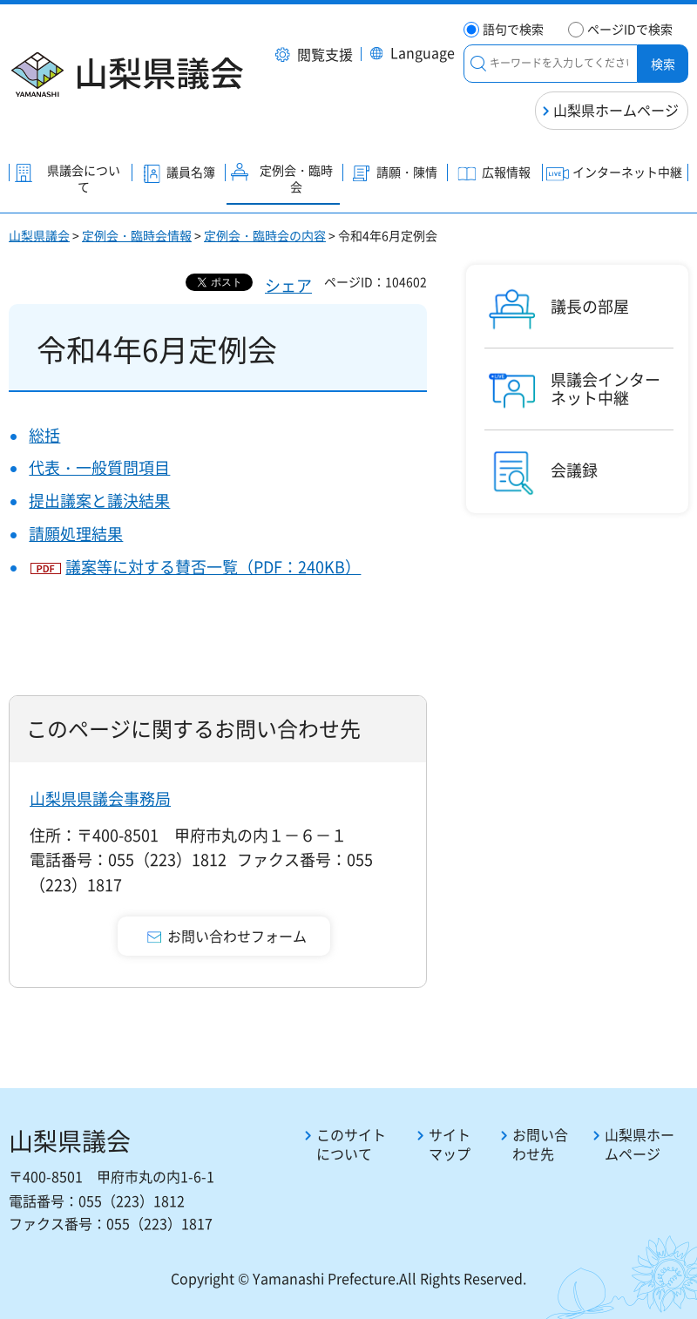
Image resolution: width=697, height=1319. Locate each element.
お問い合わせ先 (540, 1144)
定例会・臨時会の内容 (265, 235)
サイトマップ (449, 1144)
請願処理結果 (76, 533)
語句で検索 (513, 29)
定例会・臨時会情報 (137, 235)
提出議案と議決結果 (99, 500)
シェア (288, 285)
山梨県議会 (39, 235)
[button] (314, 56)
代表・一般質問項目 (99, 467)
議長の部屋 (590, 306)
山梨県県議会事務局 (100, 798)
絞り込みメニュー (478, 63)
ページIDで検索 (630, 29)
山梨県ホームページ (616, 109)
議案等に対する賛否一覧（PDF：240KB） (213, 566)
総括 (44, 435)
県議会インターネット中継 (605, 389)
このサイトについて (351, 1144)
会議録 (574, 470)
